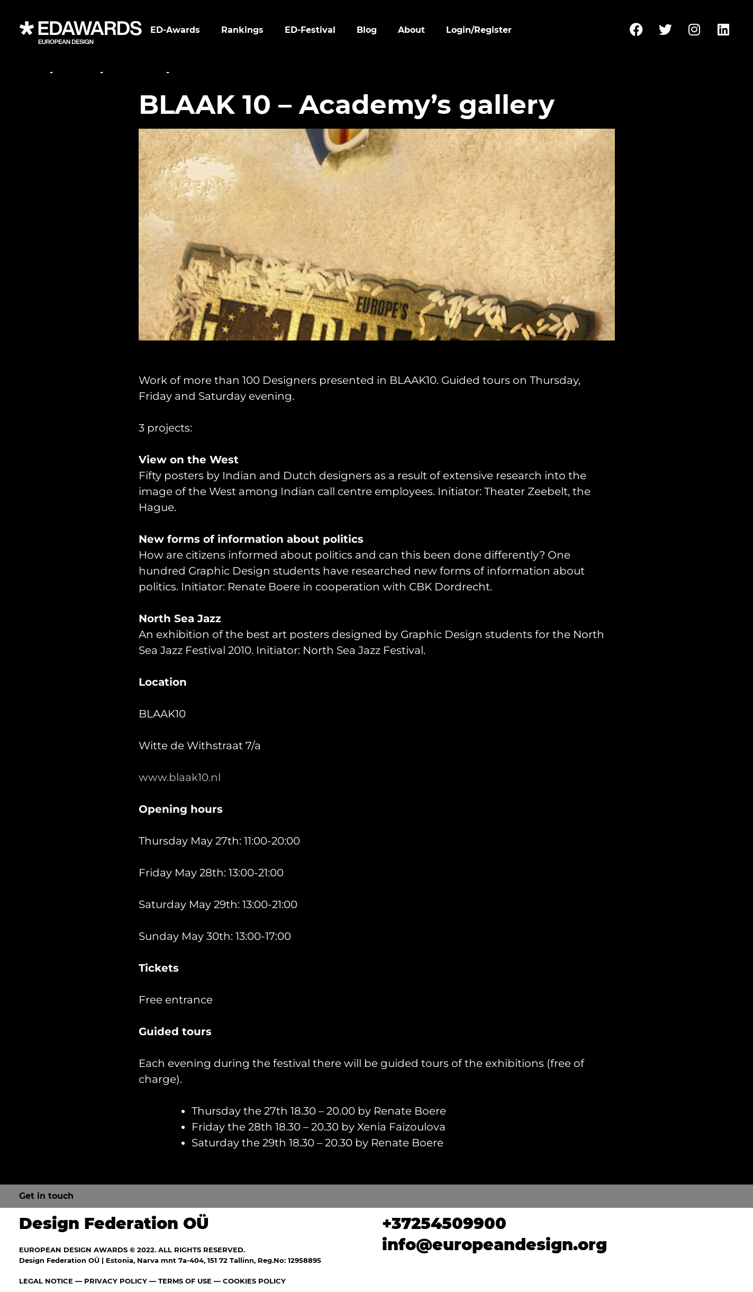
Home (33, 72)
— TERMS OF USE (180, 1281)
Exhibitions (135, 72)
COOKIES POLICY (254, 1281)
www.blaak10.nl (180, 777)
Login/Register (479, 30)
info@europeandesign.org (494, 1244)
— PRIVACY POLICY (110, 1281)
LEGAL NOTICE (46, 1281)
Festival (76, 72)
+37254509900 (444, 1223)
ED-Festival (310, 30)
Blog (367, 30)
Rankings (242, 30)
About (411, 30)
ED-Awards (175, 30)
